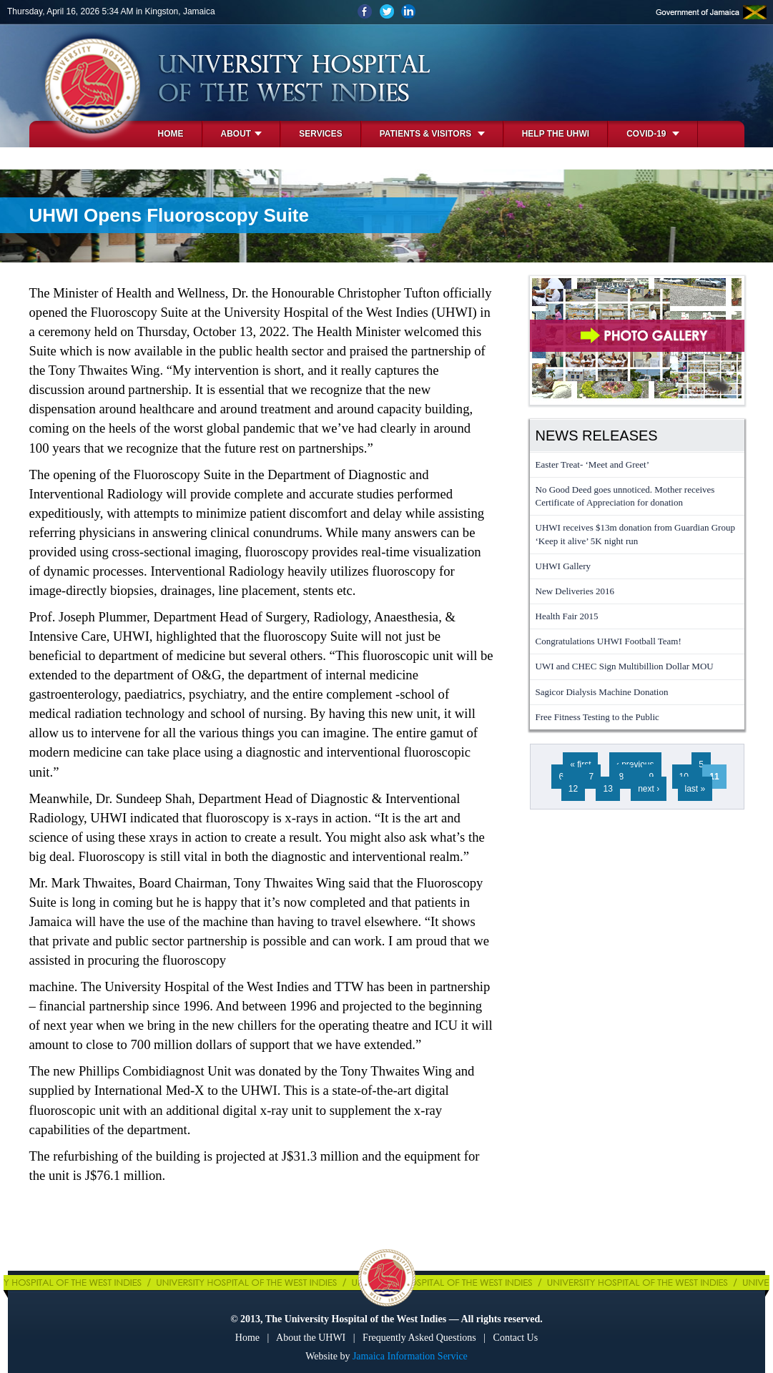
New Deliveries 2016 (575, 591)
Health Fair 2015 (567, 616)
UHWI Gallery (563, 566)
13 (607, 789)
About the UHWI (310, 1337)
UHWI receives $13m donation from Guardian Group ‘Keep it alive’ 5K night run (635, 534)
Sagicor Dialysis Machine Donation (602, 691)
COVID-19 (652, 134)
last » (695, 789)
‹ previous (635, 764)
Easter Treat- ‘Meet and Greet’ (593, 464)
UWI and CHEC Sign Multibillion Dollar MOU (625, 666)
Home (171, 134)
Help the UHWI (555, 134)
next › (648, 789)
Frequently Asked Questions (419, 1337)
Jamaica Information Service (410, 1356)
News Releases (597, 435)
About (241, 134)
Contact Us (515, 1337)
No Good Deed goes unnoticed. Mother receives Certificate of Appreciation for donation (625, 496)
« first (580, 764)
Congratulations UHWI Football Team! (608, 641)
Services (320, 134)
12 (573, 789)
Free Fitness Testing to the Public (597, 717)
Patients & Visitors (432, 134)
